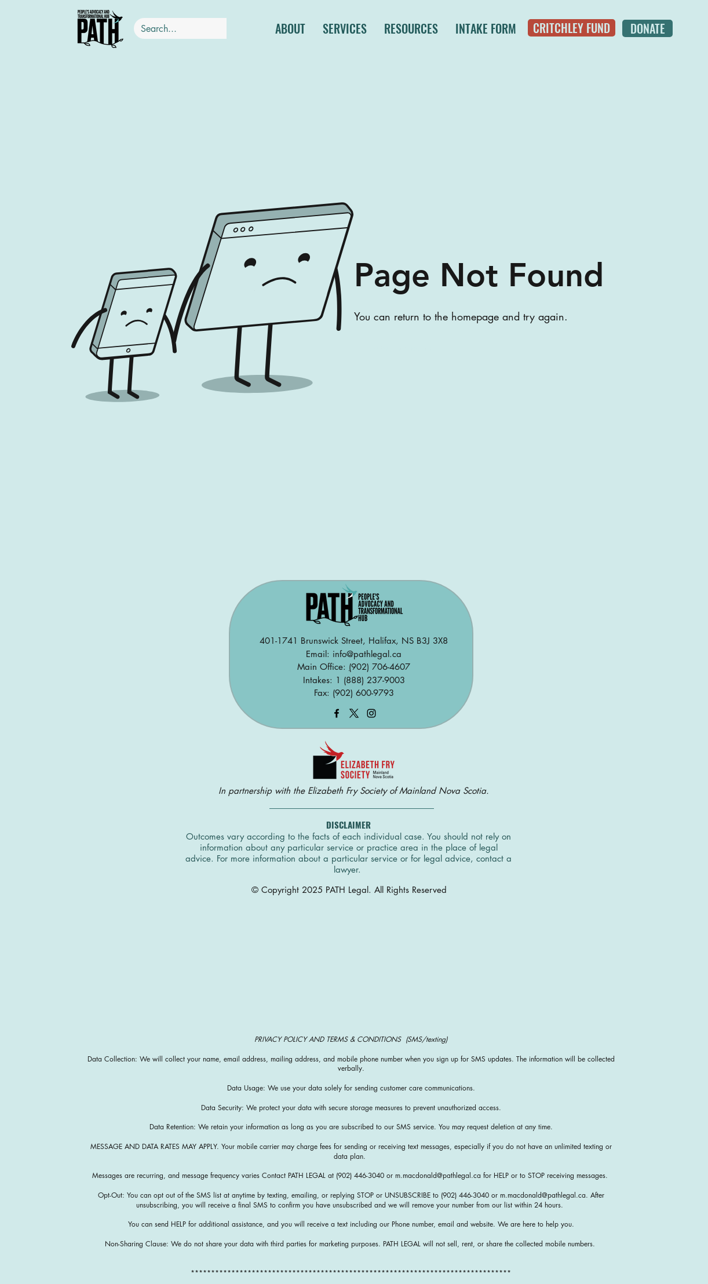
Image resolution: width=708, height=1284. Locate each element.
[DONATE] (647, 28)
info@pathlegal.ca (367, 653)
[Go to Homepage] (400, 347)
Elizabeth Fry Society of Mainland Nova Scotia (397, 790)
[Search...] (174, 29)
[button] (344, 28)
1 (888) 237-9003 (370, 679)
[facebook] (336, 713)
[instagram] (371, 713)
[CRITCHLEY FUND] (571, 28)
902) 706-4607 (380, 666)
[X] (354, 713)
